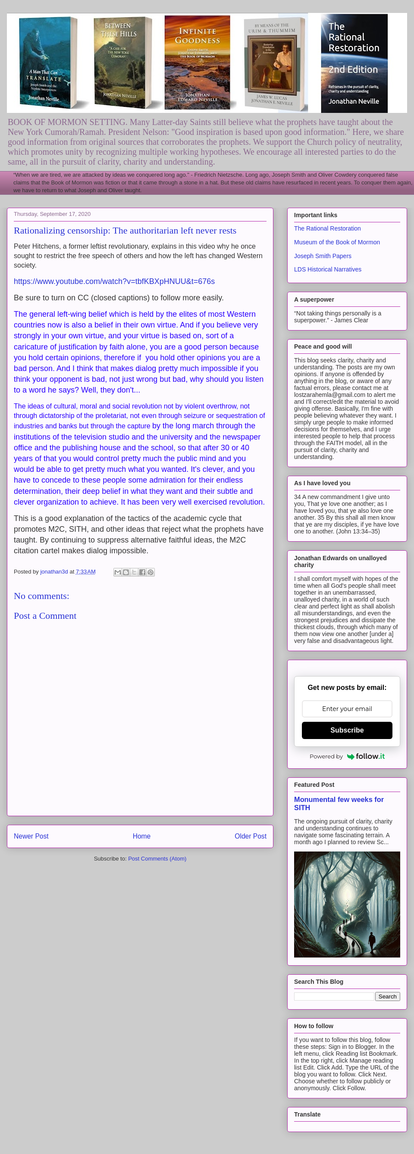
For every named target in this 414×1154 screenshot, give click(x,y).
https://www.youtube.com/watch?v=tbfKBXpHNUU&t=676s (114, 281)
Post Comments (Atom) (157, 858)
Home (142, 836)
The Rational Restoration (327, 228)
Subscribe (347, 730)
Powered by (347, 756)
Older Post (251, 836)
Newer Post (31, 836)
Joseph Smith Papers (322, 256)
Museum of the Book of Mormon (337, 242)
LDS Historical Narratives (327, 269)
